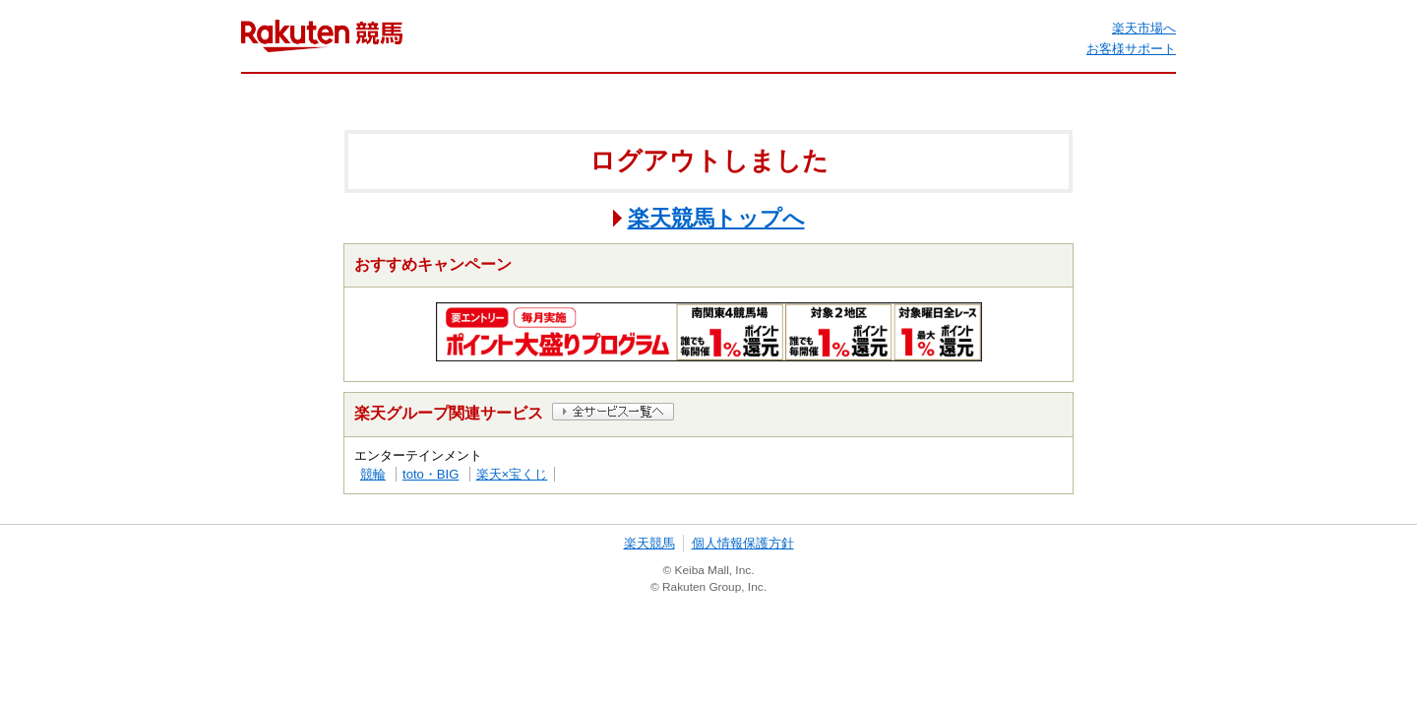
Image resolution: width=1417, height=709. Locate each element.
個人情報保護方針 (743, 543)
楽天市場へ (1144, 28)
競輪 (373, 474)
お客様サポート (1131, 48)
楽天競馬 (649, 543)
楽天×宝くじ (512, 474)
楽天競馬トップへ (716, 218)
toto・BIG (430, 474)
